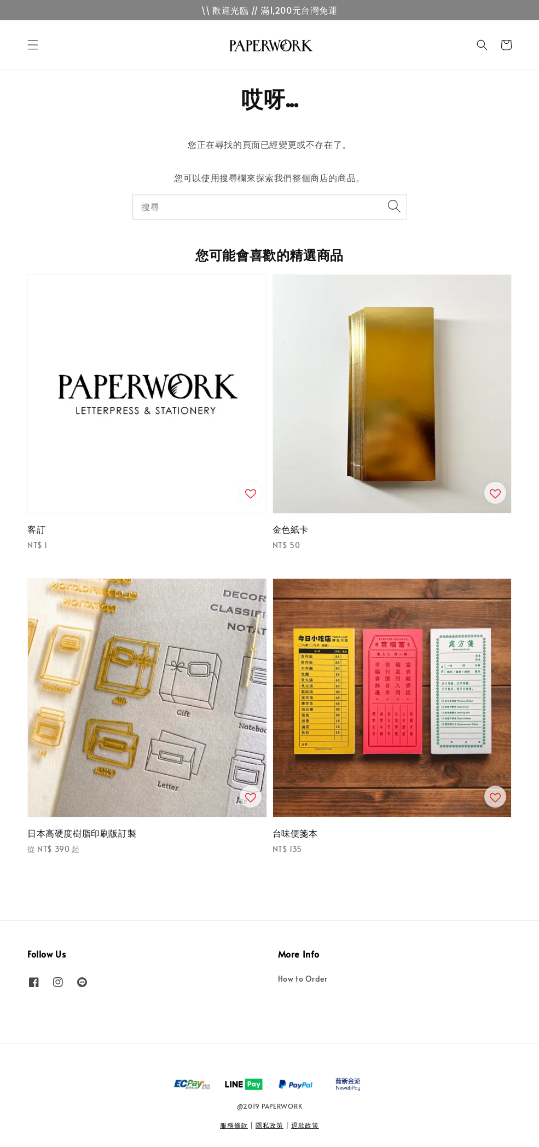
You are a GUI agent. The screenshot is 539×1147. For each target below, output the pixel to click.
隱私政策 (269, 1125)
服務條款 (234, 1125)
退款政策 (305, 1125)
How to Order (303, 979)
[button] (33, 45)
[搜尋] (394, 206)
